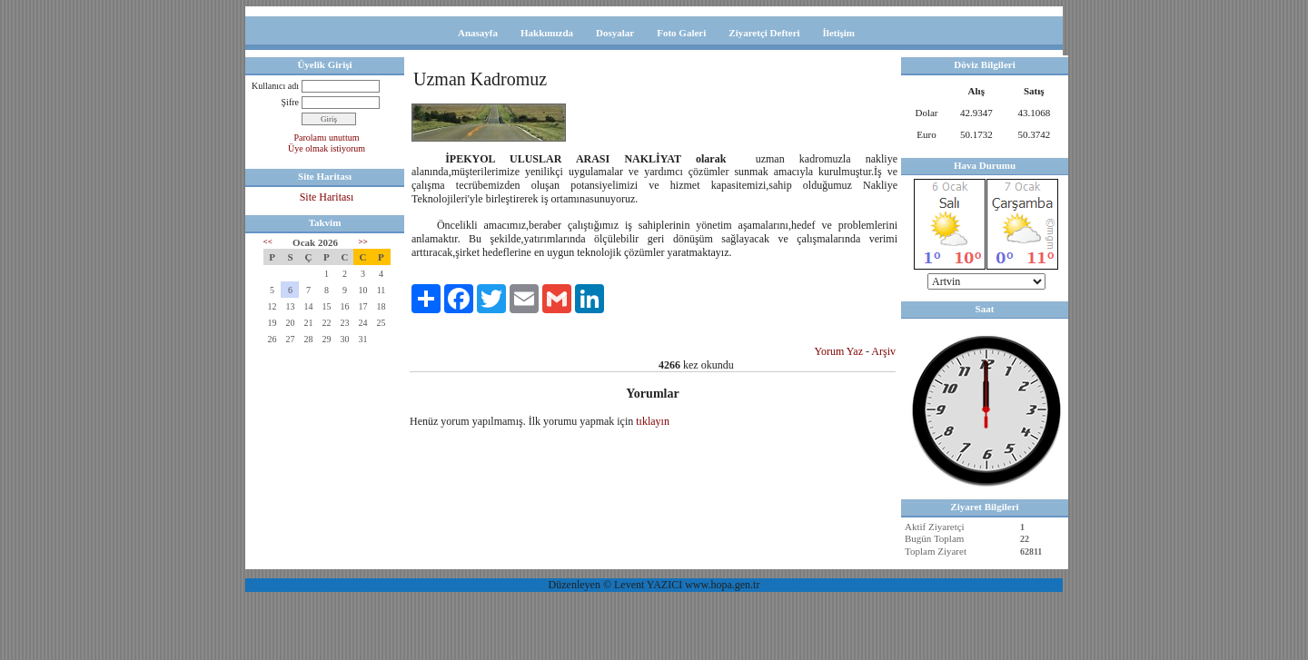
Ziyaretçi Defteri (763, 32)
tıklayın (652, 421)
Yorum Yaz (839, 351)
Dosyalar (615, 32)
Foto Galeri (681, 32)
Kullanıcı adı (275, 86)
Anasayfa (478, 32)
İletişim (839, 32)
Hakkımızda (546, 32)
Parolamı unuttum (327, 138)
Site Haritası (327, 197)
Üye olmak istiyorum (326, 148)
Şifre (290, 102)
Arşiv (883, 351)
